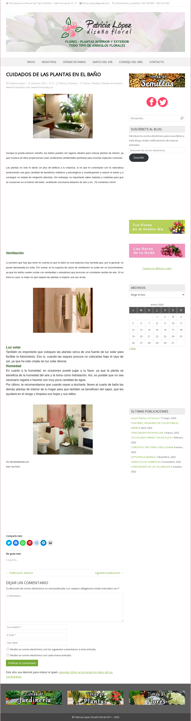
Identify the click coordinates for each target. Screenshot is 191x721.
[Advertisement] (64, 215)
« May (132, 348)
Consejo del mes (131, 62)
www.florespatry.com (18, 87)
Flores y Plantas (68, 83)
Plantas (95, 83)
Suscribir (138, 157)
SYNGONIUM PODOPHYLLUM (147, 432)
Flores (86, 83)
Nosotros (49, 62)
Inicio (31, 62)
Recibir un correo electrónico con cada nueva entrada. (40, 655)
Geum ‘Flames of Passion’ (145, 418)
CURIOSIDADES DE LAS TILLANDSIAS (150, 466)
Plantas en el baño (111, 83)
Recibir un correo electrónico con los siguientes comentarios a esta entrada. (53, 649)
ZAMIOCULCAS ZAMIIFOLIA (145, 461)
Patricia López (17, 83)
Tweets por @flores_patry (157, 268)
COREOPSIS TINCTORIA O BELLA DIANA (152, 447)
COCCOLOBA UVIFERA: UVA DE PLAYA (151, 437)
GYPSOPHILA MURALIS (143, 457)
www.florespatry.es (42, 87)
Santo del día (102, 62)
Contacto (156, 62)
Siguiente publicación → (109, 573)
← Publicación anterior (19, 573)
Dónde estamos (74, 62)
